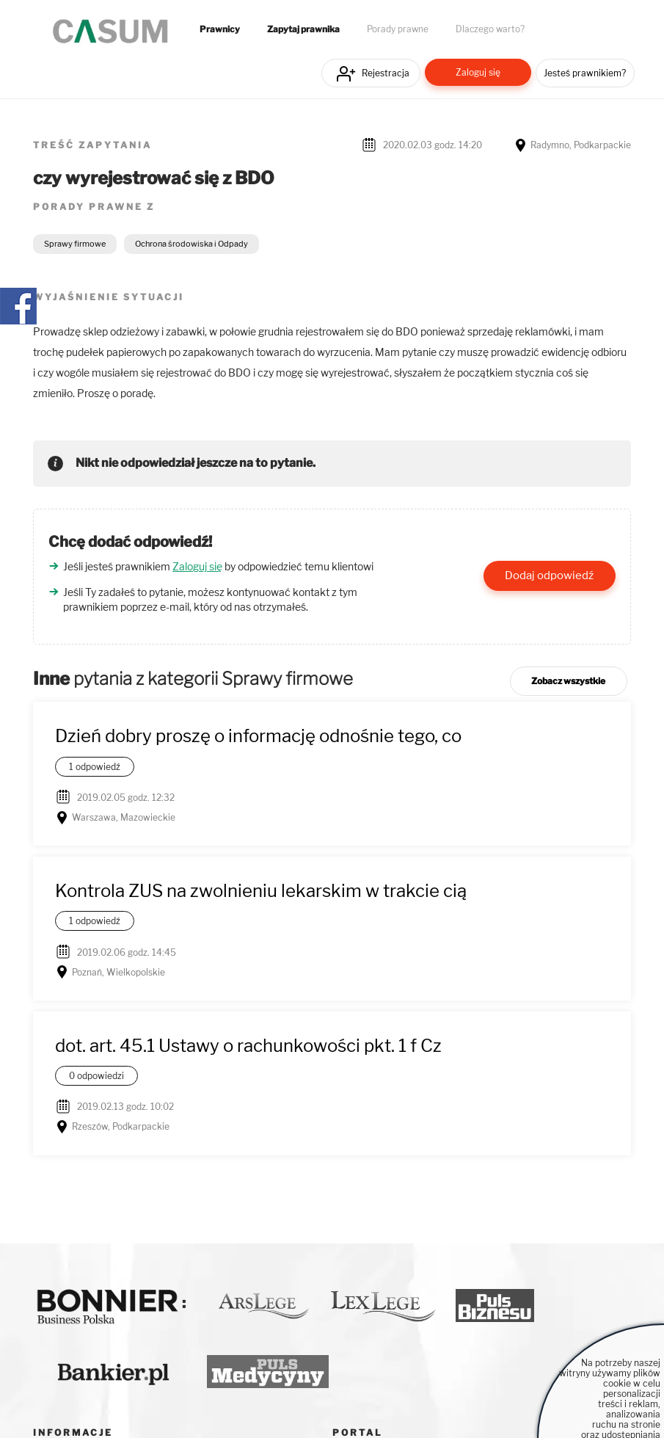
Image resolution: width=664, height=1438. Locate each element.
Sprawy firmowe (75, 244)
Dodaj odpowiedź (549, 575)
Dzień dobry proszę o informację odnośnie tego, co (258, 736)
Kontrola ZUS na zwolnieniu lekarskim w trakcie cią (261, 890)
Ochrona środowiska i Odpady (191, 244)
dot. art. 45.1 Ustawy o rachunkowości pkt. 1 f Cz (248, 1045)
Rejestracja (385, 73)
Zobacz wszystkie (568, 680)
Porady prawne (397, 29)
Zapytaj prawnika (303, 29)
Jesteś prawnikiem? (585, 73)
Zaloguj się (478, 72)
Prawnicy (220, 29)
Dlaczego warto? (490, 29)
